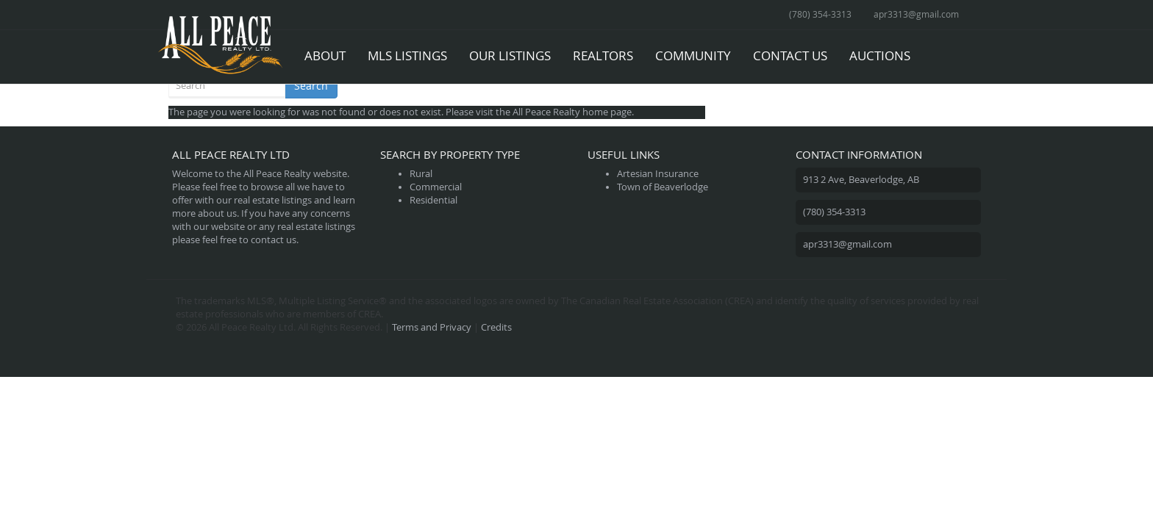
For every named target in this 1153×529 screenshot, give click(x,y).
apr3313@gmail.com (916, 14)
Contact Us (790, 55)
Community (693, 55)
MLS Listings (407, 55)
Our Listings (510, 55)
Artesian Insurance (658, 174)
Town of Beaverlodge (662, 187)
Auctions (879, 55)
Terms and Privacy (431, 327)
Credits (496, 327)
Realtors (603, 55)
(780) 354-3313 (820, 14)
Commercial (436, 187)
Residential (433, 200)
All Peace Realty (546, 112)
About (325, 55)
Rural (421, 174)
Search (311, 86)
